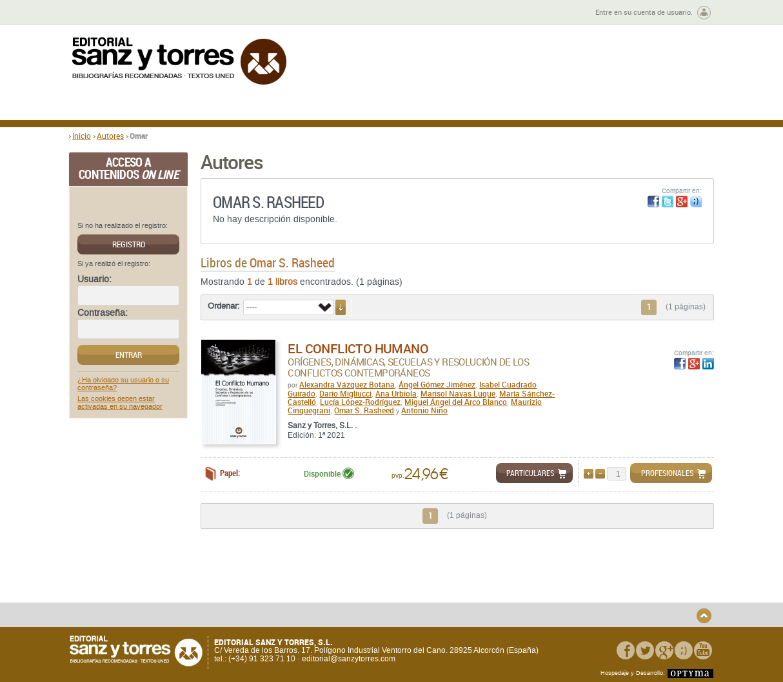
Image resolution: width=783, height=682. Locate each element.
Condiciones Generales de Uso (467, 578)
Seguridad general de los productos (310, 608)
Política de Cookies (588, 599)
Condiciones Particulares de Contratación (464, 592)
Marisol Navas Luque (458, 393)
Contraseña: (102, 313)
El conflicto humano (358, 348)
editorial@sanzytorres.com (348, 658)
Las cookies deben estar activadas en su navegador (120, 403)
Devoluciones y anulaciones (296, 598)
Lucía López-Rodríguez (360, 402)
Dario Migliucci (345, 393)
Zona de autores (103, 12)
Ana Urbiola (396, 393)
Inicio (81, 135)
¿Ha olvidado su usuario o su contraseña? (123, 384)
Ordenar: (224, 306)
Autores (110, 135)
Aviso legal (574, 588)
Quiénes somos (134, 578)
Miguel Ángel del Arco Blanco (455, 402)
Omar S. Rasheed (364, 410)
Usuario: (94, 279)
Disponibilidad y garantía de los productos (303, 582)
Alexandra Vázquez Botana (347, 384)
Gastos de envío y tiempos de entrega (159, 592)
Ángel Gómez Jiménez (437, 384)
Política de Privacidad (593, 578)
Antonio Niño (424, 410)
